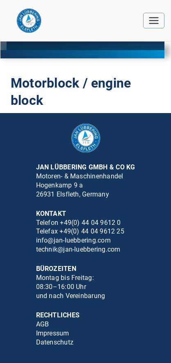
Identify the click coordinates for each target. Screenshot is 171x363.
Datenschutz (55, 342)
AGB (42, 324)
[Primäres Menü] (153, 20)
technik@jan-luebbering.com (78, 249)
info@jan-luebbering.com (73, 240)
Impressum (52, 333)
